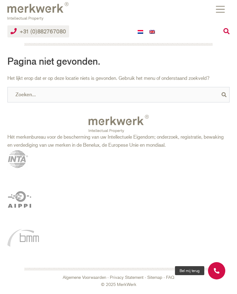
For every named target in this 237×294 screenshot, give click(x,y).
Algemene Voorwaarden (84, 277)
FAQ (170, 277)
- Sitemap (152, 277)
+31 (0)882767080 (38, 31)
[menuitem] (140, 31)
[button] (189, 270)
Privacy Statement (126, 277)
